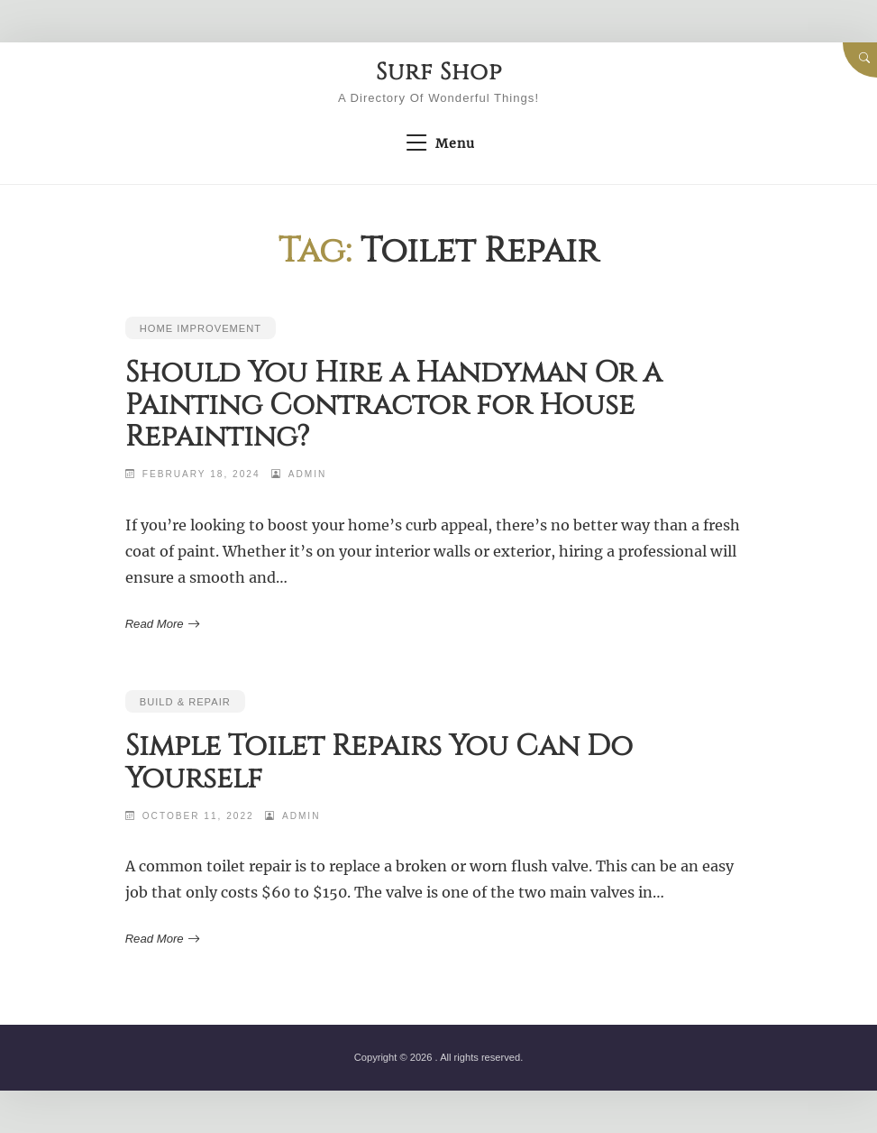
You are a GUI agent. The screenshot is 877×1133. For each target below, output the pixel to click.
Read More (160, 624)
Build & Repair (185, 701)
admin (307, 474)
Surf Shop (439, 72)
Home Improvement (200, 328)
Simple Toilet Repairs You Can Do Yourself (379, 762)
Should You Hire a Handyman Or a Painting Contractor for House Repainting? (393, 404)
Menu (438, 143)
